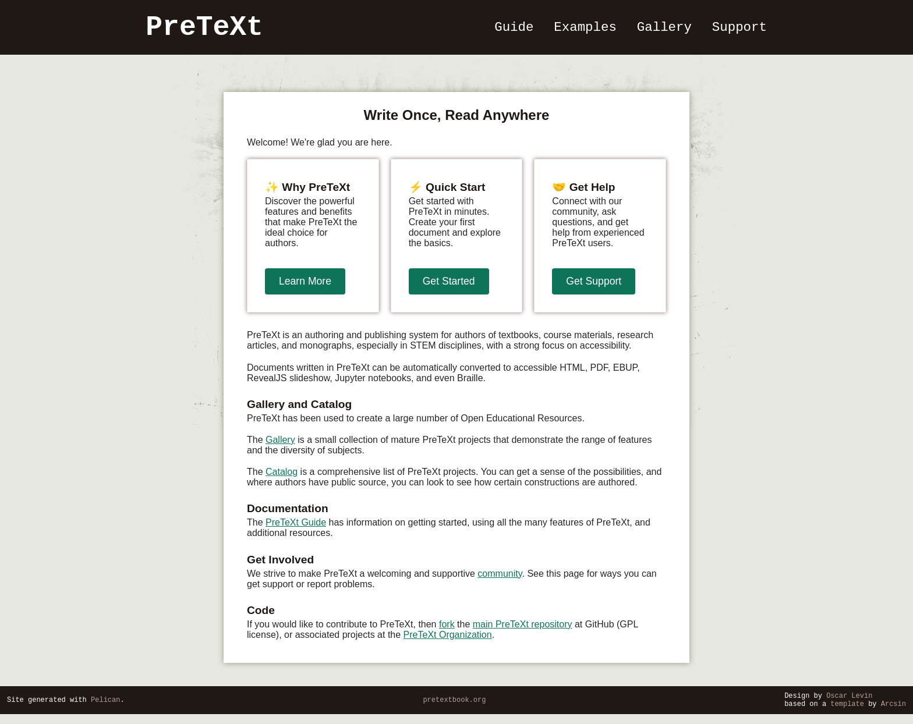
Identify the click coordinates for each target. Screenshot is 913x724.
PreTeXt (205, 30)
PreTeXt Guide (296, 529)
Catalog (282, 478)
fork (447, 631)
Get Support (593, 287)
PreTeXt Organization (448, 641)
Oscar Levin (849, 703)
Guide (516, 31)
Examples (586, 31)
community (499, 580)
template (847, 713)
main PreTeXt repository (522, 631)
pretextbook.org (454, 708)
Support (739, 31)
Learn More (305, 287)
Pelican (105, 708)
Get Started (449, 287)
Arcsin (893, 713)
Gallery (665, 31)
